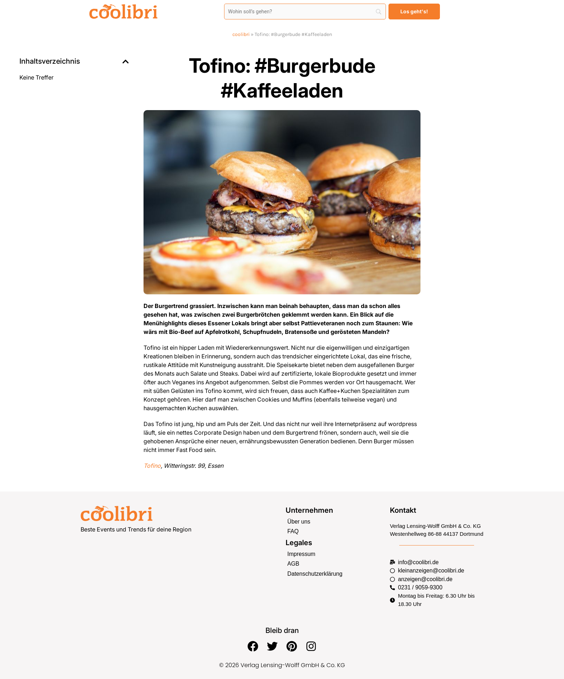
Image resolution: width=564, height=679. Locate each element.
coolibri (241, 34)
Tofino (152, 465)
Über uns (298, 521)
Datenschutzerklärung (313, 572)
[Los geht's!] (414, 11)
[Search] (305, 11)
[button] (125, 61)
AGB (293, 563)
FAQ (292, 531)
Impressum (300, 553)
